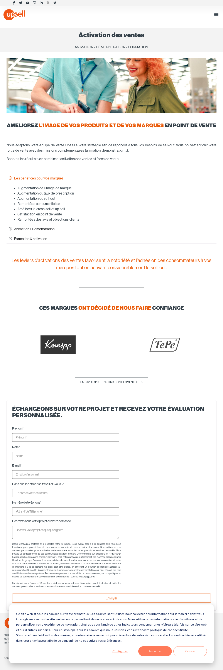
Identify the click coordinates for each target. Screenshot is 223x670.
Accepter (155, 651)
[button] (216, 14)
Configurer (120, 651)
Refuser (190, 651)
